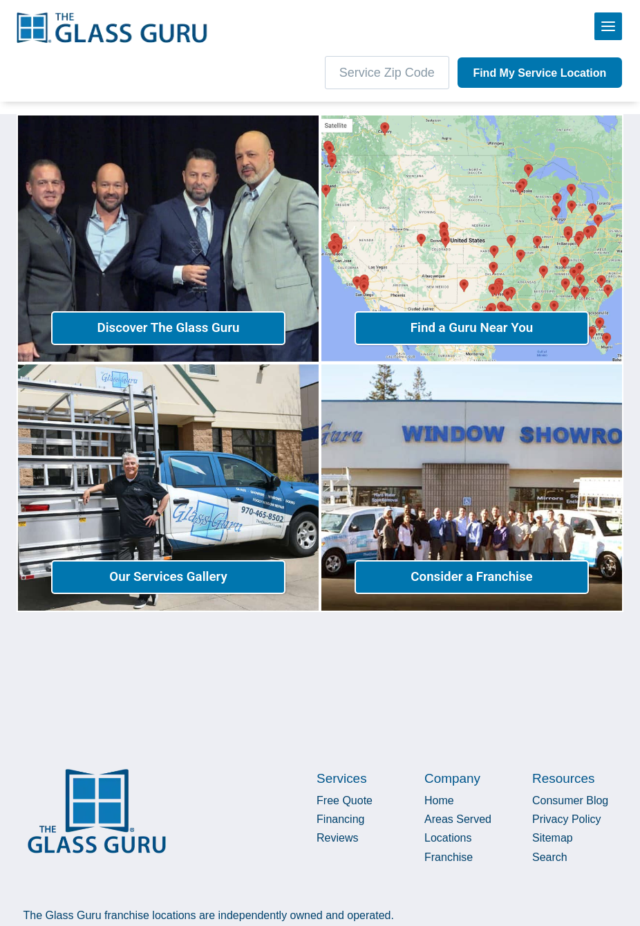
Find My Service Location (538, 73)
